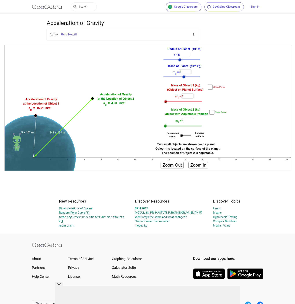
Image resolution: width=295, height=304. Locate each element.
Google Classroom (183, 7)
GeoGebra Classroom (223, 7)
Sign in (255, 6)
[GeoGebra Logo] (47, 7)
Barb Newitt (69, 34)
